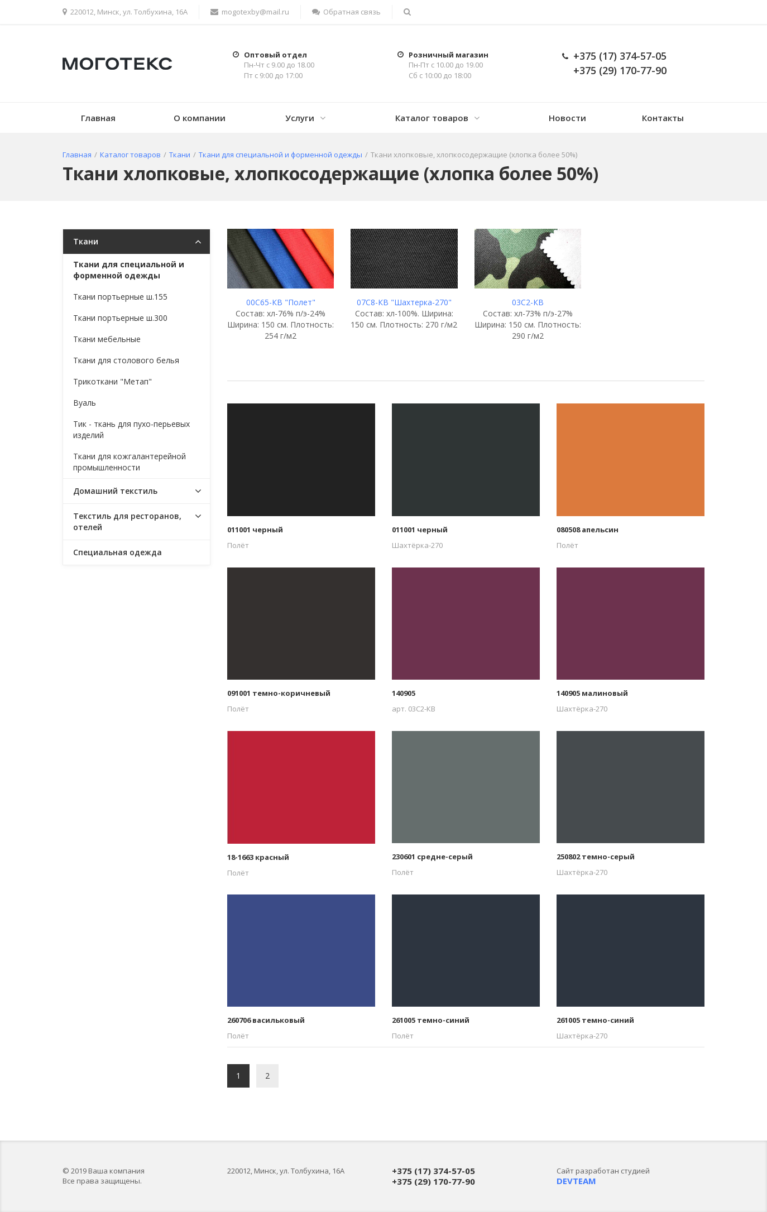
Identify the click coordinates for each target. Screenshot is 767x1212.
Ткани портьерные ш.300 (120, 317)
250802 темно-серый (596, 857)
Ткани (85, 241)
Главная (98, 117)
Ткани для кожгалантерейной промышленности (129, 462)
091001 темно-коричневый (278, 693)
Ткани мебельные (107, 339)
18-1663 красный (258, 857)
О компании (200, 117)
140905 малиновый (592, 693)
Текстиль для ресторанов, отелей (127, 521)
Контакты (663, 117)
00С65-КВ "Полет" (280, 302)
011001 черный (255, 530)
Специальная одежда (117, 552)
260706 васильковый (266, 1020)
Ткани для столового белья (126, 360)
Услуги (299, 117)
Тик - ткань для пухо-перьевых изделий (131, 429)
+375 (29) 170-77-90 (620, 70)
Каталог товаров (431, 117)
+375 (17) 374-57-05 (620, 55)
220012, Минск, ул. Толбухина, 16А (125, 12)
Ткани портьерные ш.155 (120, 296)
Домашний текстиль (115, 490)
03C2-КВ (528, 302)
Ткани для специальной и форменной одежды (128, 270)
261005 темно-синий (430, 1020)
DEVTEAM (576, 1180)
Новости (567, 117)
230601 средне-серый (432, 857)
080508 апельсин (588, 530)
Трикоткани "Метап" (112, 381)
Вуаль (84, 402)
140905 (403, 693)
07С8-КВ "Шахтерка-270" (404, 302)
